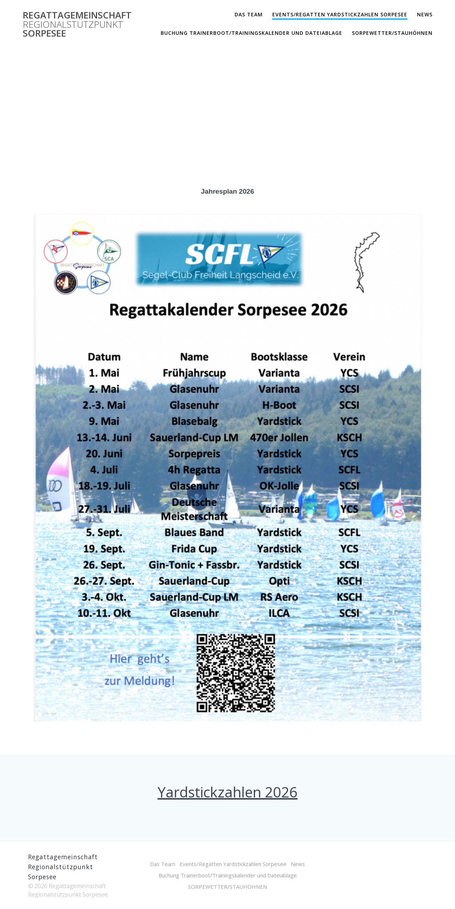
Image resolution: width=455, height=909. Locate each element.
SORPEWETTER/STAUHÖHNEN (392, 32)
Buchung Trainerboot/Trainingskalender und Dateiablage (251, 32)
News (425, 14)
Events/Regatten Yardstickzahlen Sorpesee (339, 14)
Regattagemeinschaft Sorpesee (77, 24)
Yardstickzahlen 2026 (227, 792)
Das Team (249, 14)
